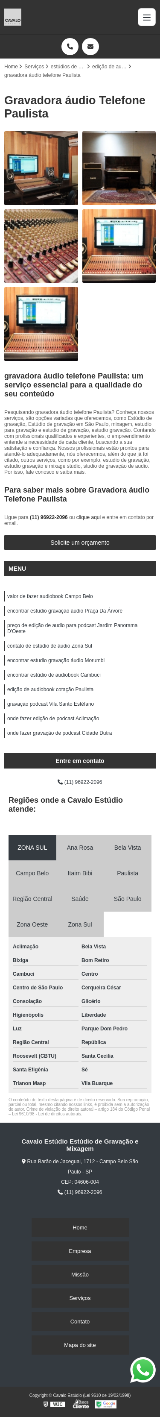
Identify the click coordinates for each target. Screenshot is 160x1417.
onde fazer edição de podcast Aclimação (53, 719)
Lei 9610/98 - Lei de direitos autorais (46, 1114)
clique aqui (88, 517)
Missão (80, 1274)
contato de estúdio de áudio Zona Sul (49, 646)
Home (80, 1227)
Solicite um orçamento (80, 542)
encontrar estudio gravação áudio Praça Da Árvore (64, 611)
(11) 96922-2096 (49, 517)
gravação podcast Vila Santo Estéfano (50, 704)
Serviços (80, 1298)
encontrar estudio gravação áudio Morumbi (56, 660)
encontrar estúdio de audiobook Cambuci (54, 675)
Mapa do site (80, 1345)
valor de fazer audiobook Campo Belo (50, 596)
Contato (80, 1321)
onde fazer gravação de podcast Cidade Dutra (59, 733)
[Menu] (147, 17)
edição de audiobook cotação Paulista (50, 689)
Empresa (80, 1251)
